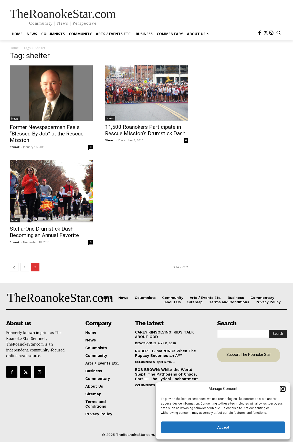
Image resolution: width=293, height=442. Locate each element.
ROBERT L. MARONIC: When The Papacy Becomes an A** (165, 353)
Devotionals (145, 343)
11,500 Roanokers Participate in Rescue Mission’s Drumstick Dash (145, 130)
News (14, 118)
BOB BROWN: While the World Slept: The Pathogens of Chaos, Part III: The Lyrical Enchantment (166, 374)
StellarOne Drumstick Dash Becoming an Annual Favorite (44, 232)
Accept (223, 427)
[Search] (278, 334)
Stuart (14, 147)
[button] (282, 388)
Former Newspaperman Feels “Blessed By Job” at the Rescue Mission (46, 133)
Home (14, 48)
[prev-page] (14, 267)
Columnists (145, 362)
